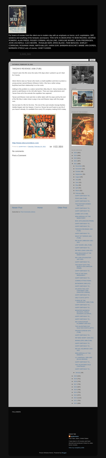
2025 (75, 152)
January (78, 372)
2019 (75, 378)
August (77, 177)
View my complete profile (76, 447)
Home (40, 208)
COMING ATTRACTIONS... (83, 280)
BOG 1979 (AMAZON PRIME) (84, 221)
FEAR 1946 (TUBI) (81, 198)
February (78, 193)
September (79, 174)
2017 (75, 384)
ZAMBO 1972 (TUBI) (81, 214)
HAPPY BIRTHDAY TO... (83, 195)
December (78, 166)
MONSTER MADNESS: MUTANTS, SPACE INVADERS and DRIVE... (83, 312)
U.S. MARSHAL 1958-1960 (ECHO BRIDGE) (83, 358)
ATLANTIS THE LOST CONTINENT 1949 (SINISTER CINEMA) (82, 290)
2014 (75, 392)
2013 (75, 395)
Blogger (64, 453)
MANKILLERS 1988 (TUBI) (83, 340)
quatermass (75, 436)
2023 (75, 158)
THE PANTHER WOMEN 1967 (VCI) (83, 204)
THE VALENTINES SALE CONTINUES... (83, 365)
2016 (75, 387)
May (76, 185)
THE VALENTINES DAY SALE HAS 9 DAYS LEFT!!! (84, 327)
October (78, 171)
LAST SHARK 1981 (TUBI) (83, 245)
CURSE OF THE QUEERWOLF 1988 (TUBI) (84, 301)
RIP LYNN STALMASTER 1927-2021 (83, 258)
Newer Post (17, 208)
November (78, 169)
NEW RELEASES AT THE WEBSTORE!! (83, 254)
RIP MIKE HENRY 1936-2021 (84, 338)
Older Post (62, 208)
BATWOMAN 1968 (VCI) (82, 283)
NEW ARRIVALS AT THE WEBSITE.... (83, 354)
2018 (75, 381)
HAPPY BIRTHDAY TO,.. (83, 362)
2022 (75, 161)
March (77, 190)
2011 (75, 400)
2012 (75, 398)
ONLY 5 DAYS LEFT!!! (82, 297)
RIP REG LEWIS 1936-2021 (84, 250)
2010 (75, 403)
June (77, 182)
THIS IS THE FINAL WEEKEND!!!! (81, 274)
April (77, 188)
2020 (75, 376)
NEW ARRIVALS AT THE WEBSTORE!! (83, 217)
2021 (75, 163)
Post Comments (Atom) (28, 212)
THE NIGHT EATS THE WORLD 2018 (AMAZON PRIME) (83, 266)
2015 (75, 389)
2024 (75, 155)
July (76, 179)
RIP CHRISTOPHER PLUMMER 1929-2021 (83, 322)
